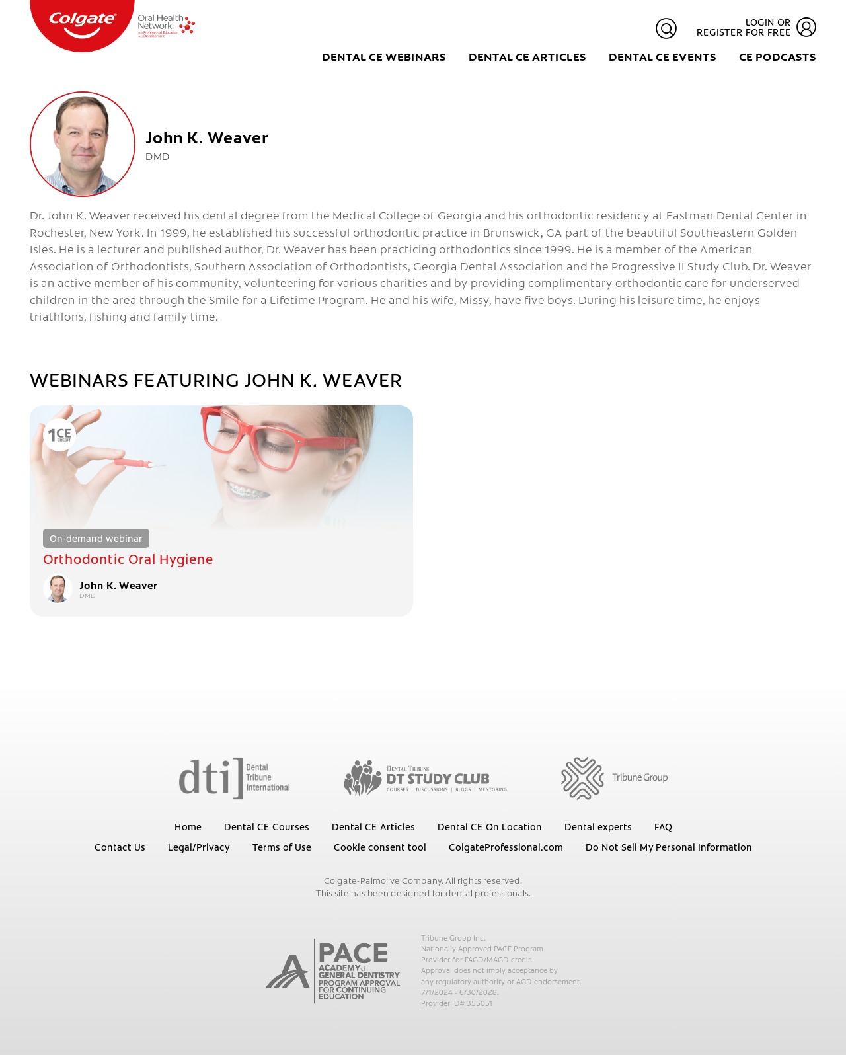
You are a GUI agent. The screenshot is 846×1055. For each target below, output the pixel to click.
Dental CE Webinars (384, 56)
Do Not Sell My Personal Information (669, 846)
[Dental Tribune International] (234, 777)
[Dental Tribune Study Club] (425, 777)
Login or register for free (756, 27)
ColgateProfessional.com (506, 846)
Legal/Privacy (199, 846)
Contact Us (120, 846)
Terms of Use (281, 846)
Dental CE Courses (266, 826)
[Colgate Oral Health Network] (112, 26)
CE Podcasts (777, 56)
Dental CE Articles (527, 56)
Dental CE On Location (490, 826)
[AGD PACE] (332, 971)
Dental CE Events (662, 56)
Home (188, 826)
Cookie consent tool (380, 846)
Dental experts (598, 826)
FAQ (663, 826)
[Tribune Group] (614, 777)
